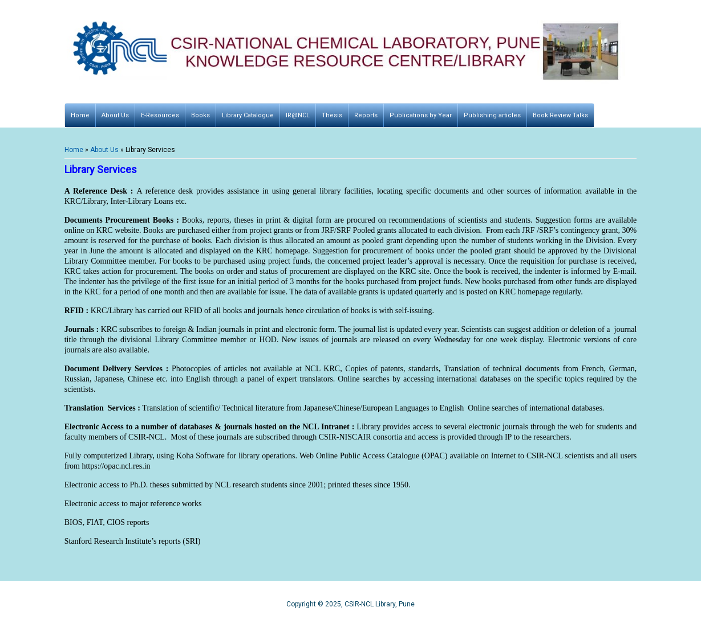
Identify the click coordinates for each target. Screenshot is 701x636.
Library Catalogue (248, 115)
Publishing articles (492, 115)
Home (80, 115)
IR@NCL (298, 115)
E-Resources (160, 115)
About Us (115, 115)
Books (200, 115)
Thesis (332, 115)
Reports (366, 115)
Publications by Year (421, 115)
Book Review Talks (560, 115)
